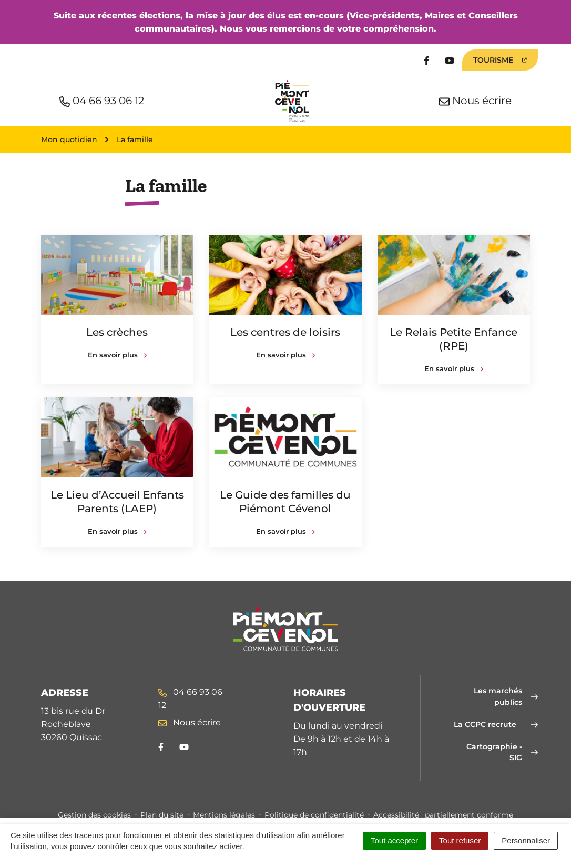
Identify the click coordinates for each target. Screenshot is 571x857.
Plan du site (161, 815)
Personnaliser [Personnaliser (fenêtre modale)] (526, 840)
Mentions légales (224, 815)
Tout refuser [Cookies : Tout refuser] (460, 840)
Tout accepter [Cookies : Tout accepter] (394, 840)
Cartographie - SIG (502, 752)
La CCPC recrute (496, 724)
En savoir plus (117, 355)
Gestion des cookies (94, 815)
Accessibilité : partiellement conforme (443, 815)
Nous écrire (189, 723)
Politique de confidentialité (314, 815)
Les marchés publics (506, 696)
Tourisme (500, 60)
